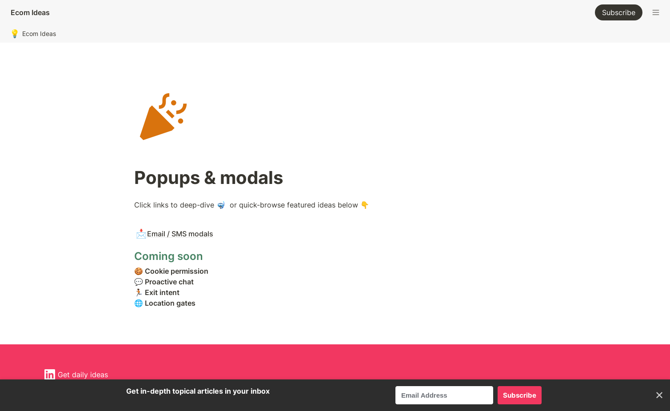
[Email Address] (444, 395)
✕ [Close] (659, 395)
